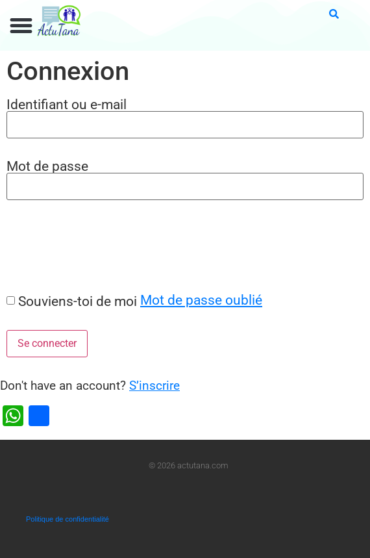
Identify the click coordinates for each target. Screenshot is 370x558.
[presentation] (98, 246)
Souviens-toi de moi (77, 301)
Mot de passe (47, 166)
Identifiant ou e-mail (66, 104)
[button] (21, 26)
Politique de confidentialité (67, 519)
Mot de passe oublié (201, 300)
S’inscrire (154, 385)
